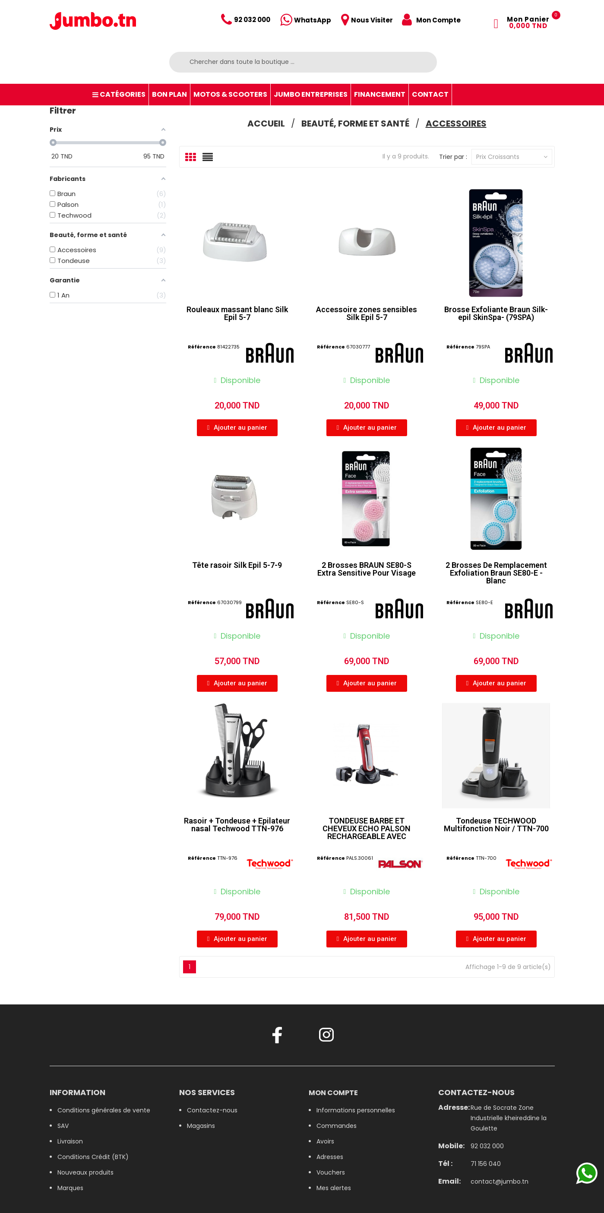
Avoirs (325, 1141)
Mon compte (333, 1093)
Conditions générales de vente (103, 1110)
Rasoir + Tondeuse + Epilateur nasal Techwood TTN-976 (237, 824)
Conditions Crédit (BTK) (93, 1157)
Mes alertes (333, 1188)
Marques (70, 1188)
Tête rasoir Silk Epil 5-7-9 (237, 565)
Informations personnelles (355, 1110)
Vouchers (330, 1172)
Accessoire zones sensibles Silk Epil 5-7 (366, 313)
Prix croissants (511, 156)
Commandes (336, 1125)
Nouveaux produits (85, 1172)
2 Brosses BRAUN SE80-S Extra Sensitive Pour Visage (366, 569)
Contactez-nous (212, 1110)
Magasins (201, 1125)
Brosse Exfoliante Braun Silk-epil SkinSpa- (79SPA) (496, 313)
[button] (237, 427)
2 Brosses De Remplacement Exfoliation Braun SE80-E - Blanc (496, 573)
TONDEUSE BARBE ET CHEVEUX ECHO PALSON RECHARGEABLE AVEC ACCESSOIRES (367, 832)
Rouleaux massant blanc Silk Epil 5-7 (237, 313)
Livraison (70, 1141)
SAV (63, 1125)
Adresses (329, 1157)
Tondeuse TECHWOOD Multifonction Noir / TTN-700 (496, 824)
